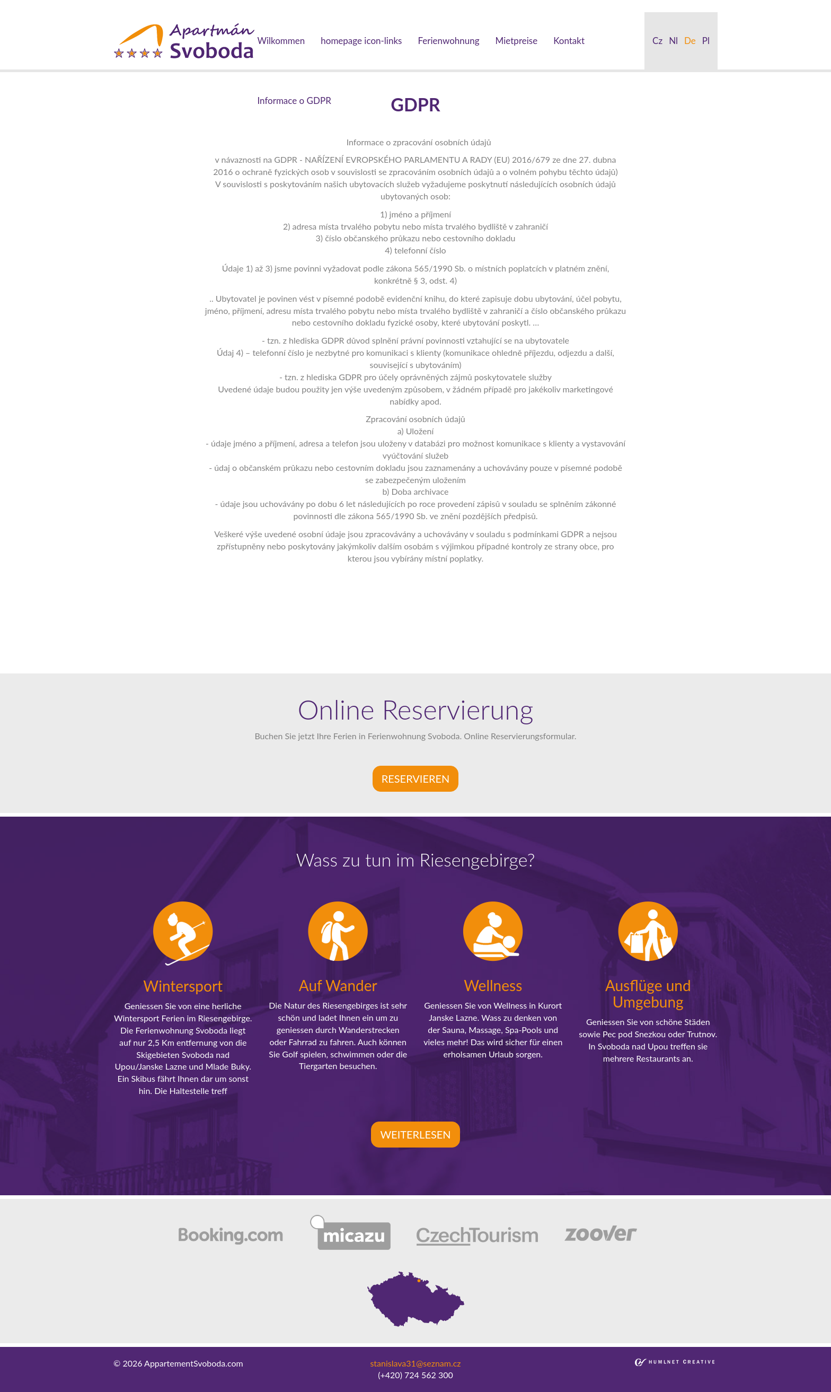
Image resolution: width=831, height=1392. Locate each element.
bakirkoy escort (594, 6)
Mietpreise (517, 40)
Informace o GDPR (294, 100)
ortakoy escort (243, 6)
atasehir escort (652, 6)
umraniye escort (482, 6)
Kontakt (569, 40)
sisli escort (76, 6)
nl (673, 40)
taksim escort (189, 6)
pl (706, 40)
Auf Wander (338, 985)
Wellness (493, 985)
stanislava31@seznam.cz (415, 1363)
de (690, 40)
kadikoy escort (708, 6)
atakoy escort (539, 6)
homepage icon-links (361, 40)
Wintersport (183, 986)
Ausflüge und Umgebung (648, 993)
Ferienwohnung (448, 40)
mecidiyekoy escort (414, 6)
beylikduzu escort (130, 6)
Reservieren (416, 778)
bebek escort (353, 6)
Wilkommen (281, 40)
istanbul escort (27, 6)
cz (657, 40)
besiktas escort (299, 6)
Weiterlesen (415, 1134)
